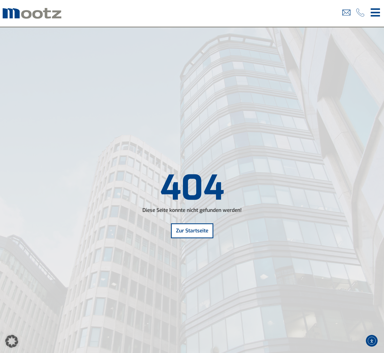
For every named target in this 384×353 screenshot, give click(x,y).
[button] (11, 341)
